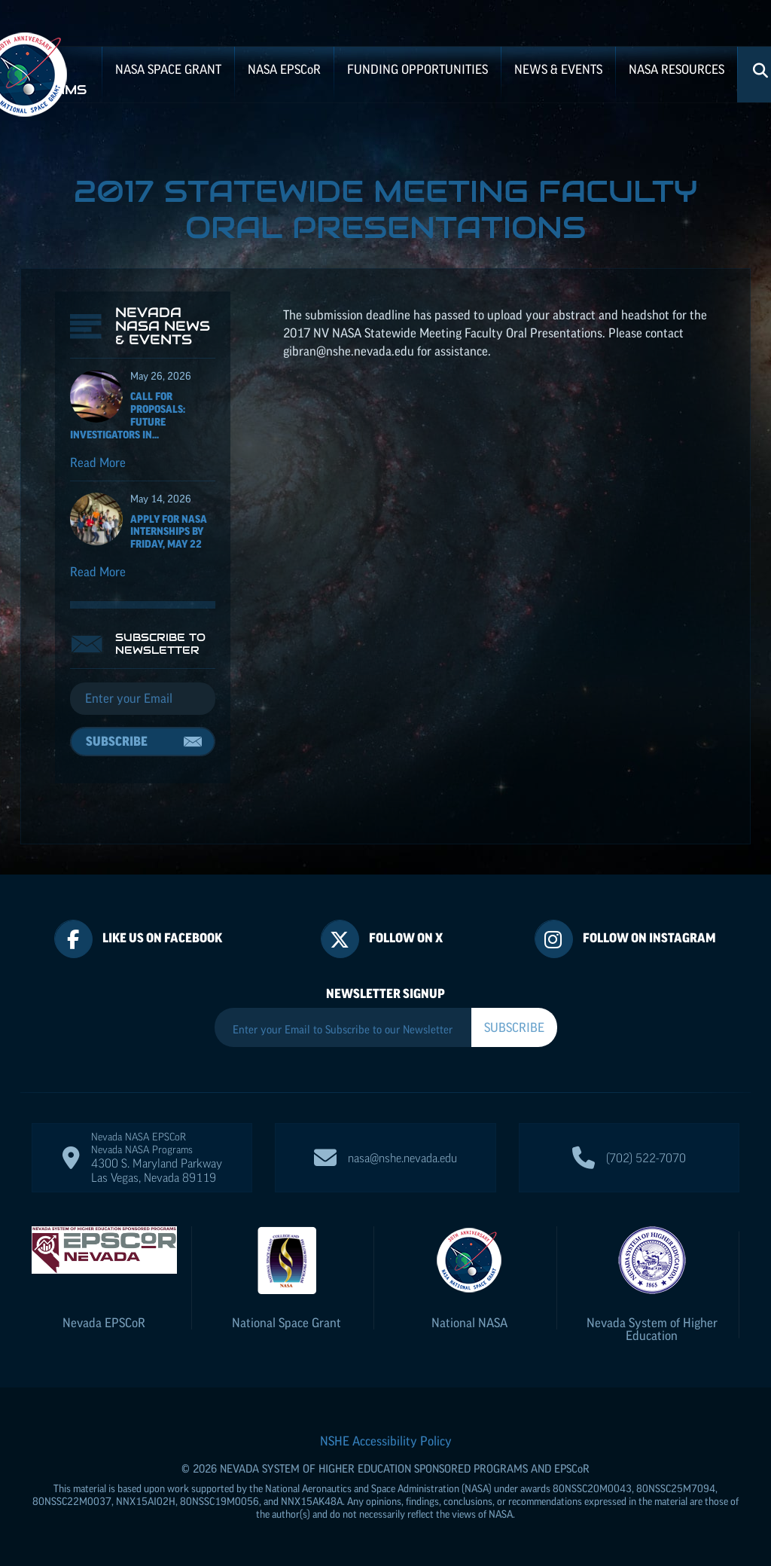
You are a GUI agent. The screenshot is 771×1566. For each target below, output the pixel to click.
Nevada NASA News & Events (162, 326)
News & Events (558, 69)
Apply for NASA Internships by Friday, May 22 (168, 532)
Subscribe (117, 741)
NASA (284, 69)
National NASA (469, 1322)
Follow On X (406, 938)
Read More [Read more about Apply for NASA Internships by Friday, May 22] (98, 571)
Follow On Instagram (649, 938)
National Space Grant (286, 1322)
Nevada (103, 1322)
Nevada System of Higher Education (652, 1329)
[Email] (142, 699)
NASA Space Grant (168, 69)
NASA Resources (676, 69)
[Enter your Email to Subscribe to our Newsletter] (343, 1029)
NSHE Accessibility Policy (386, 1441)
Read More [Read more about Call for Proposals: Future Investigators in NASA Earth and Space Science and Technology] (98, 462)
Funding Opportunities (417, 69)
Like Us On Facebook (162, 938)
